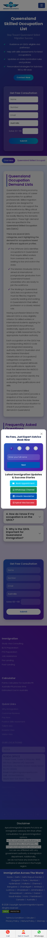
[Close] (41, 433)
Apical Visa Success (23, 502)
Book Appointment (23, 483)
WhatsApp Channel (23, 489)
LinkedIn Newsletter (23, 496)
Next (23, 464)
